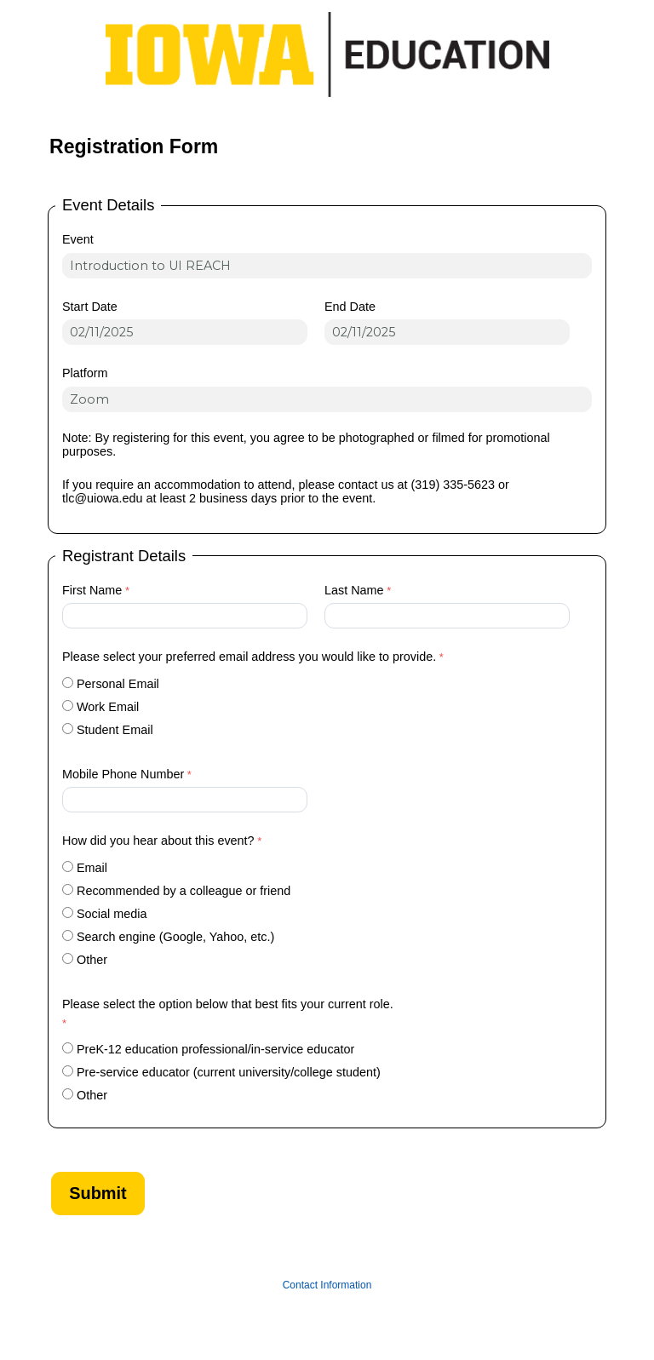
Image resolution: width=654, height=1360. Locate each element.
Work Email (108, 707)
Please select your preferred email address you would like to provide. (249, 656)
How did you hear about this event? (158, 840)
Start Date (90, 306)
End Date (350, 306)
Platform (85, 373)
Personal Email (118, 684)
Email (92, 868)
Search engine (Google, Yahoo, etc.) (175, 937)
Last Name (354, 590)
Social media (111, 914)
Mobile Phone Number (123, 774)
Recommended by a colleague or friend (183, 891)
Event (78, 239)
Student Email (115, 730)
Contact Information (327, 1285)
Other (92, 960)
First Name (92, 590)
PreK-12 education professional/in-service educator (215, 1049)
